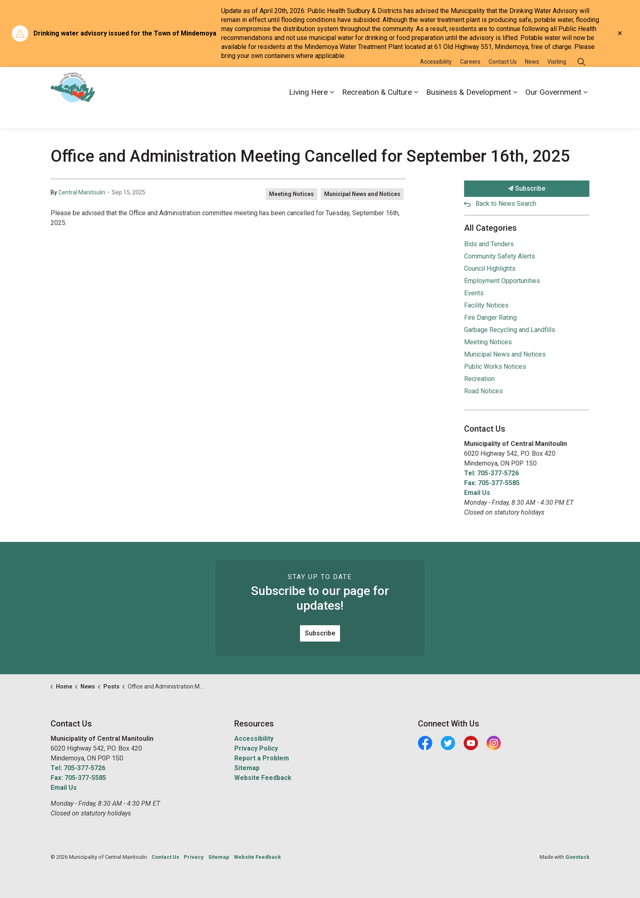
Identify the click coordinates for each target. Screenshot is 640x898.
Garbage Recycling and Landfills (509, 330)
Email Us (477, 493)
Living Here (308, 112)
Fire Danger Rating (490, 317)
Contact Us (503, 82)
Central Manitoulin (81, 192)
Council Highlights (490, 268)
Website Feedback (262, 778)
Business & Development (468, 112)
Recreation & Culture (377, 112)
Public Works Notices (495, 366)
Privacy (194, 857)
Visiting (556, 82)
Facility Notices (486, 305)
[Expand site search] (581, 82)
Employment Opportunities (502, 281)
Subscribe (527, 188)
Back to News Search (506, 203)
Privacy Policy (256, 748)
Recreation (479, 379)
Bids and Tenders (489, 244)
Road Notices (483, 391)
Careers (470, 82)
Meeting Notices (291, 194)
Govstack (577, 857)
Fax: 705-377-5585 (492, 483)
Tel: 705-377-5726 (491, 473)
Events (474, 293)
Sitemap (247, 768)
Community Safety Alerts (499, 256)
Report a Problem (261, 758)
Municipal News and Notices (362, 194)
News (532, 82)
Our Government (553, 112)
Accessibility (436, 82)
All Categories (490, 228)
